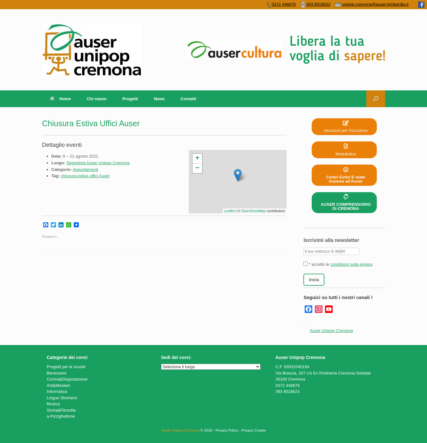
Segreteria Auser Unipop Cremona (98, 162)
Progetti (130, 98)
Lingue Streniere (62, 397)
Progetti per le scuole (66, 366)
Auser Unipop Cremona (331, 330)
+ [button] (197, 158)
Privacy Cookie (253, 430)
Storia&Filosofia (61, 410)
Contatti (188, 98)
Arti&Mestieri (58, 385)
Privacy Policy (226, 430)
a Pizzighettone (61, 416)
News (159, 98)
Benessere (56, 373)
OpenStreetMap (253, 211)
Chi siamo (96, 98)
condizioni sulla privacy (351, 264)
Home (60, 98)
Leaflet (229, 211)
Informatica (57, 391)
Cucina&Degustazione (67, 379)
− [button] (197, 168)
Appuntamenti (85, 169)
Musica (53, 403)
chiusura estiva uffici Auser (85, 175)
